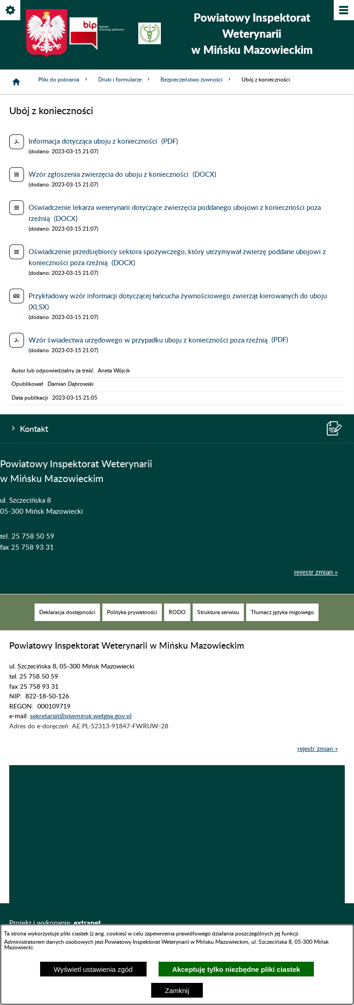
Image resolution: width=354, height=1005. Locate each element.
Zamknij (177, 990)
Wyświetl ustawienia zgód (93, 969)
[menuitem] (67, 625)
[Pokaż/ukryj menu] (343, 11)
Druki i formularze (124, 79)
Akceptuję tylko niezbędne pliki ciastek (236, 969)
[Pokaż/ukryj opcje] (11, 11)
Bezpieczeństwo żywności (196, 79)
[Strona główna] (16, 82)
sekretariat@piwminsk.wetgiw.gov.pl (80, 729)
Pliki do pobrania (63, 79)
